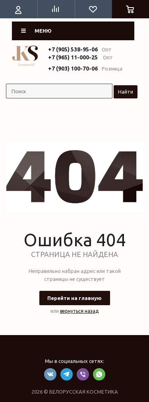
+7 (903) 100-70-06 (73, 68)
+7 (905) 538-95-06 (73, 49)
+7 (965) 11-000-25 (73, 57)
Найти (125, 91)
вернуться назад (79, 311)
